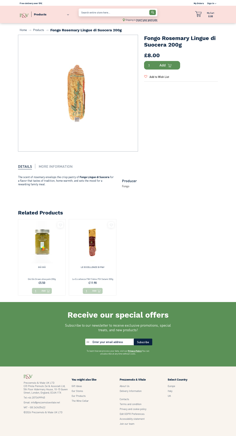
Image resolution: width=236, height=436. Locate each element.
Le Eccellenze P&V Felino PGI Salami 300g (92, 281)
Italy (170, 389)
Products (38, 30)
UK (169, 393)
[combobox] (118, 12)
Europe (171, 384)
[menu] (47, 13)
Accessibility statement (132, 416)
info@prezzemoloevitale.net (45, 400)
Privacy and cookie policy (133, 407)
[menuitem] (50, 13)
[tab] (27, 166)
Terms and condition (130, 402)
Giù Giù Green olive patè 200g (41, 281)
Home (23, 30)
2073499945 (36, 395)
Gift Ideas (77, 384)
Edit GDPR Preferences (132, 412)
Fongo (125, 186)
